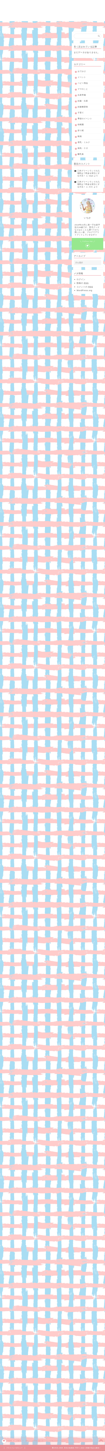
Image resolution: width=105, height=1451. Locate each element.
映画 (80, 136)
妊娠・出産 (83, 101)
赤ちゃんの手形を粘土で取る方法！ (36, 291)
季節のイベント (85, 119)
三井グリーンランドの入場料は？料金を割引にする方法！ (88, 173)
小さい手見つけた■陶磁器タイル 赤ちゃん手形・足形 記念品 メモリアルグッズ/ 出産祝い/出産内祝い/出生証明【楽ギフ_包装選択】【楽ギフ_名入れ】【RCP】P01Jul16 (34, 950)
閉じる (39, 277)
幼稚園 (81, 125)
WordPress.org (84, 290)
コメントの (85, 287)
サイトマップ (62, 24)
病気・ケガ (83, 148)
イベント (82, 77)
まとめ (29, 300)
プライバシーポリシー (14, 1448)
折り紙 (81, 130)
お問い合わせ (43, 24)
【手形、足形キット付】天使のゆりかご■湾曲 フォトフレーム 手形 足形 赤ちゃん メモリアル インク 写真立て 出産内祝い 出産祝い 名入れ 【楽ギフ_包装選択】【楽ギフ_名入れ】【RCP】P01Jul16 (35, 928)
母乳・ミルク (84, 142)
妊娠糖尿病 (83, 107)
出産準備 (82, 95)
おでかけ (82, 71)
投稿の (82, 283)
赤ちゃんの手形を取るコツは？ (34, 295)
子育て (7, 35)
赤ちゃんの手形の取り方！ (32, 283)
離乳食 (81, 154)
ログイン (81, 279)
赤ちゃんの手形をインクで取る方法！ (37, 287)
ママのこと (83, 89)
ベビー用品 (83, 83)
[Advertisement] (35, 256)
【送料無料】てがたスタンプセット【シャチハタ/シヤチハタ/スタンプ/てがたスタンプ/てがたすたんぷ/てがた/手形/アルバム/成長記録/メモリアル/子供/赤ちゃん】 (35, 727)
